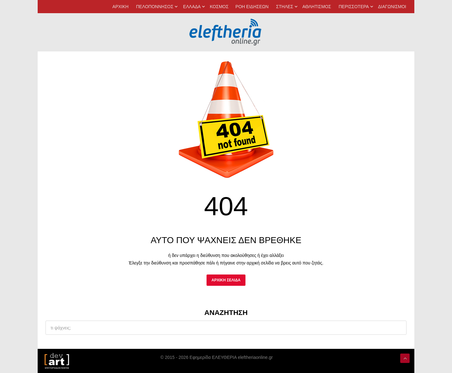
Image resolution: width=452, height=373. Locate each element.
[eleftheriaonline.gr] (226, 117)
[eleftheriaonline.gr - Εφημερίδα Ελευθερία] (226, 32)
